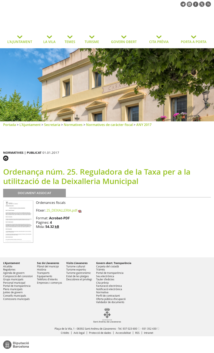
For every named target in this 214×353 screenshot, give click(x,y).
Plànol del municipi (48, 266)
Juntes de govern (13, 292)
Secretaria (52, 124)
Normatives (73, 124)
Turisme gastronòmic (78, 272)
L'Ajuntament (30, 124)
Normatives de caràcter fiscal (109, 124)
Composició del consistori (18, 276)
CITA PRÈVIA (159, 41)
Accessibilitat (123, 332)
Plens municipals (13, 289)
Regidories (9, 269)
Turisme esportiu (76, 269)
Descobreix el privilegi (79, 279)
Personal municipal (14, 282)
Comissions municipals (16, 299)
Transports (43, 272)
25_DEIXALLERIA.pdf (61, 210)
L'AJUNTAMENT (19, 41)
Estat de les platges (77, 276)
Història (41, 269)
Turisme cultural (75, 266)
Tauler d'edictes (105, 279)
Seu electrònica (105, 276)
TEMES (70, 41)
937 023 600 (130, 328)
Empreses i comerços (49, 282)
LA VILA (49, 41)
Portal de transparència (17, 285)
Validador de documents (110, 302)
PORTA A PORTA (193, 41)
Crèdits (65, 332)
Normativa (102, 292)
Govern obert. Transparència (113, 263)
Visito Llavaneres (77, 263)
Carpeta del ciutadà (107, 266)
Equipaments (44, 276)
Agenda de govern (13, 272)
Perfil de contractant (108, 295)
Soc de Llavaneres (48, 263)
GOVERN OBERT (124, 41)
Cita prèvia (102, 282)
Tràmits (100, 269)
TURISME (92, 41)
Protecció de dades (100, 332)
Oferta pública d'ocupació (111, 299)
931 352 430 (149, 328)
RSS (137, 332)
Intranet (148, 332)
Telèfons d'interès (47, 279)
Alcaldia (7, 266)
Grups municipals (13, 279)
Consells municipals (14, 295)
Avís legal (79, 332)
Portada (9, 124)
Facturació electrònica (109, 285)
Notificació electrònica (109, 289)
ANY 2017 (144, 124)
